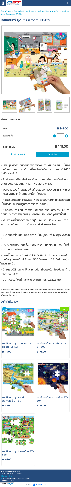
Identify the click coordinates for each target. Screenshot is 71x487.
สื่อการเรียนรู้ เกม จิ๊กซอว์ (24, 11)
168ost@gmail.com (7, 476)
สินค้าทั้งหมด (6, 11)
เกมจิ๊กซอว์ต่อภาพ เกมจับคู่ (48, 11)
